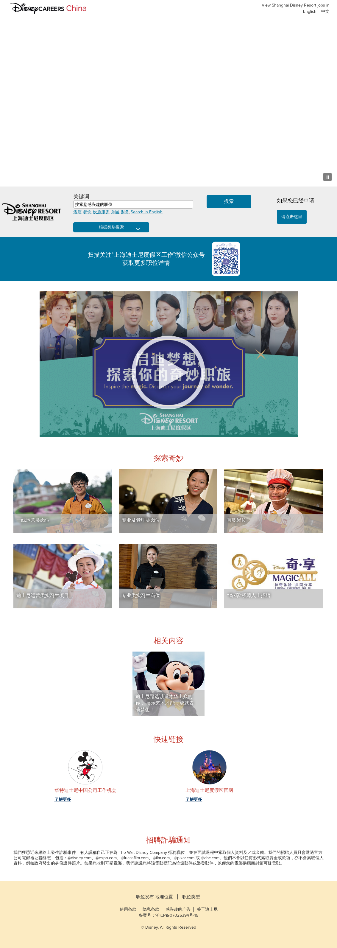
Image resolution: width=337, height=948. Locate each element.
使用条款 (128, 909)
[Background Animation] (168, 101)
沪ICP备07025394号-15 (176, 915)
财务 (125, 212)
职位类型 (191, 896)
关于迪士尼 (207, 909)
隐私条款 (151, 909)
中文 (325, 11)
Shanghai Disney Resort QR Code (229, 259)
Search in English (147, 212)
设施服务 (101, 212)
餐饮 (87, 212)
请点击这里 (291, 216)
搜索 (229, 201)
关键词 (81, 196)
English (309, 11)
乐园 (115, 212)
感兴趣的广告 (178, 909)
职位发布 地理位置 (154, 896)
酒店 (77, 212)
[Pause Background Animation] (327, 176)
